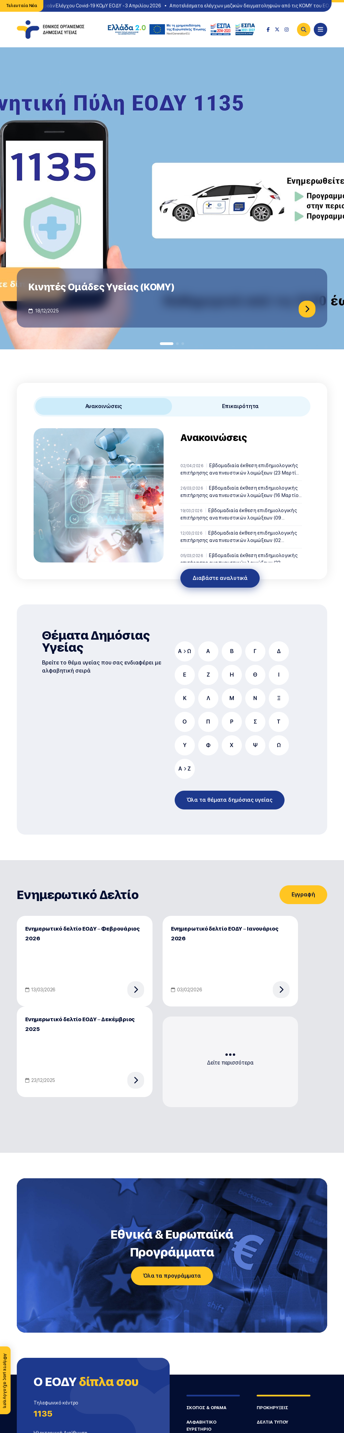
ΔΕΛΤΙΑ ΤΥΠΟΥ (272, 1422)
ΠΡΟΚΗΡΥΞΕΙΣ (272, 1407)
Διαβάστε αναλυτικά (220, 578)
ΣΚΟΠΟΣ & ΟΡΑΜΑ (206, 1407)
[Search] (303, 29)
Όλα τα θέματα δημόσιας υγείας (229, 800)
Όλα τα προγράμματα (172, 1276)
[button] (166, 343)
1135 (43, 1414)
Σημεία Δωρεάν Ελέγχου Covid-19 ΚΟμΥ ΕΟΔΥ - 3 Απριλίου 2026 (94, 5)
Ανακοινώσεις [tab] (103, 406)
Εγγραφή (303, 894)
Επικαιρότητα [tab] (240, 406)
